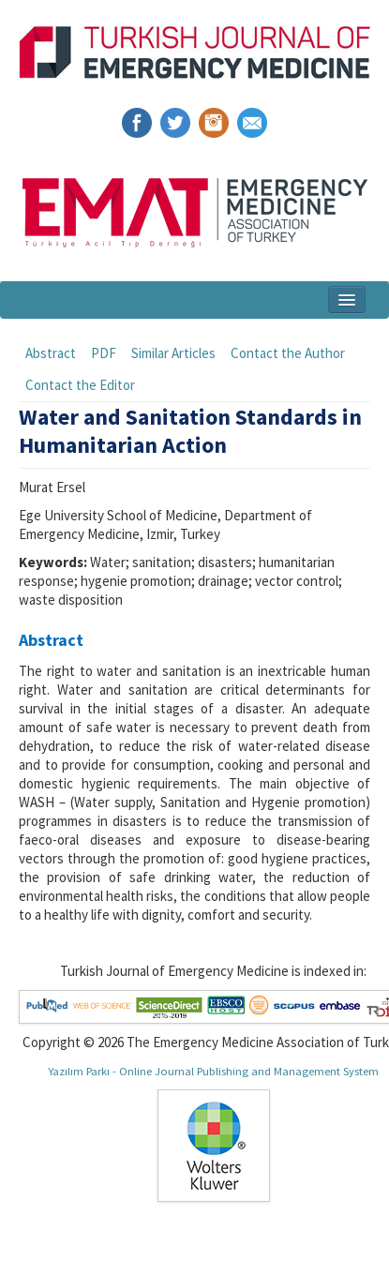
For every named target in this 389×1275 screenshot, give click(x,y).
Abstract (50, 353)
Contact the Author (288, 353)
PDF (103, 353)
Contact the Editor (80, 385)
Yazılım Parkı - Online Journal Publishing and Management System (213, 1070)
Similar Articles (173, 353)
